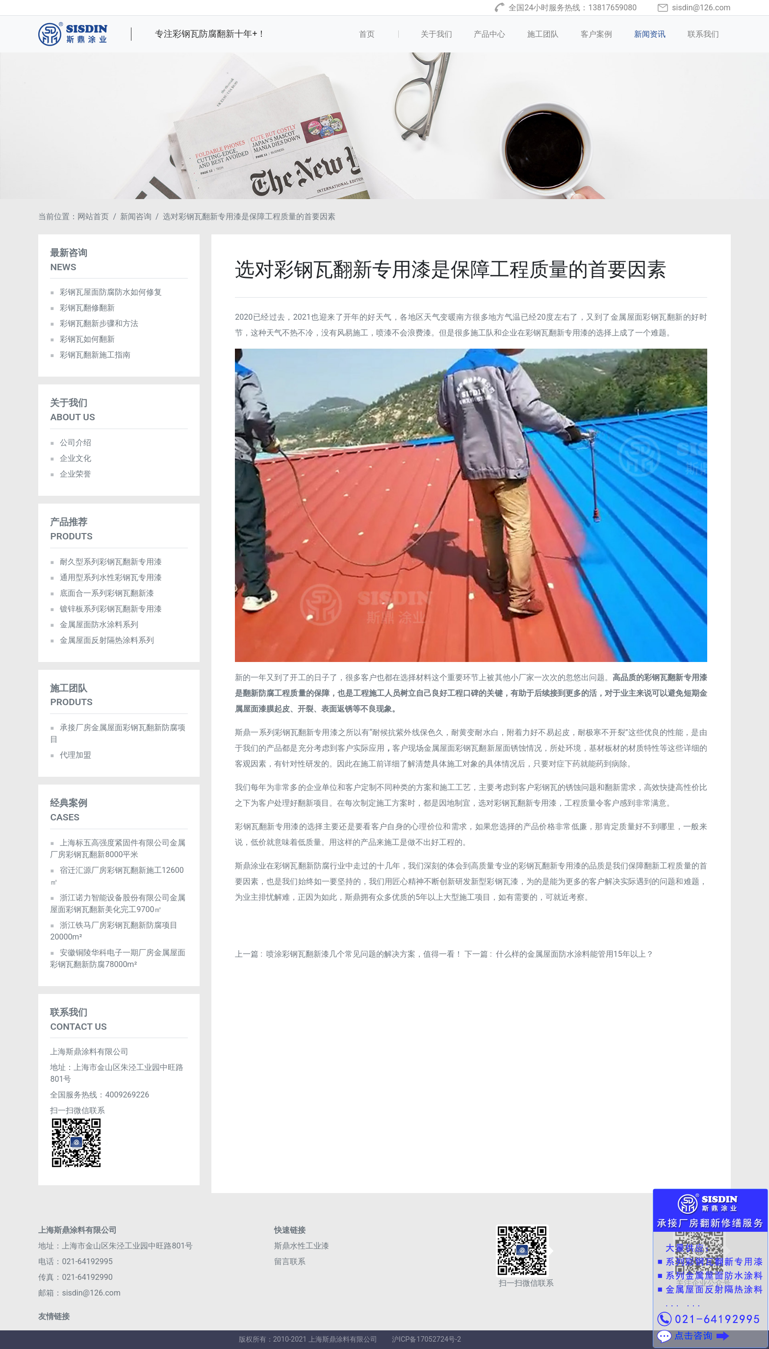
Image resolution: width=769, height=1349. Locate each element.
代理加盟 (70, 755)
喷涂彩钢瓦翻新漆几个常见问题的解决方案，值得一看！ (364, 954)
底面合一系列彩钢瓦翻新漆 (102, 593)
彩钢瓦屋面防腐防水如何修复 (105, 292)
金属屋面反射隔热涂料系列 (102, 640)
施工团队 (543, 34)
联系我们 (703, 34)
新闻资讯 (650, 34)
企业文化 (70, 458)
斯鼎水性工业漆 (301, 1245)
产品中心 (489, 34)
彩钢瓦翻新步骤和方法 (94, 323)
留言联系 (290, 1261)
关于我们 (436, 34)
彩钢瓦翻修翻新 (82, 307)
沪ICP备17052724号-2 (426, 1339)
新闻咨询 (136, 216)
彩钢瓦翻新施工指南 (90, 354)
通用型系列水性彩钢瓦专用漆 (105, 577)
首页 (382, 33)
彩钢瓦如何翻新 (82, 339)
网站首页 (93, 216)
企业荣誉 (70, 474)
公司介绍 (70, 442)
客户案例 (596, 34)
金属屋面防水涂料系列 (94, 624)
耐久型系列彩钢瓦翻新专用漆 (105, 561)
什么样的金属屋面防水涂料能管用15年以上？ (575, 954)
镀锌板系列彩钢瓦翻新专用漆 (105, 608)
